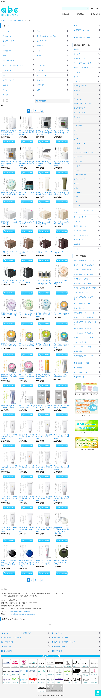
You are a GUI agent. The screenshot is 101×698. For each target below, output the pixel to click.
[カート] (91, 8)
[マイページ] (97, 8)
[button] (98, 693)
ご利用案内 (80, 14)
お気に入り (65, 14)
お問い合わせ (95, 14)
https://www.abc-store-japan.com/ (22, 614)
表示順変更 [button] (41, 101)
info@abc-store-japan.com (19, 611)
